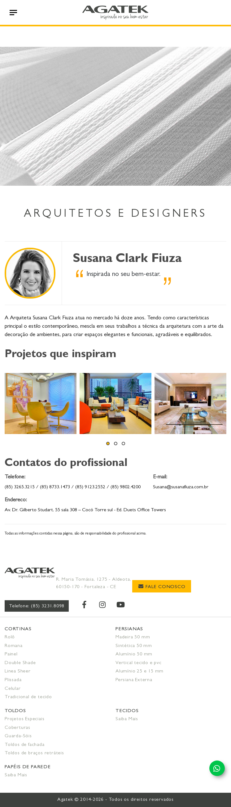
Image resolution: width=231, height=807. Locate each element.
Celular (13, 688)
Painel (11, 654)
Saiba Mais (127, 719)
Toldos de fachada (25, 745)
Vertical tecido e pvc (139, 663)
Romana (14, 646)
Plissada (13, 680)
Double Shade (20, 663)
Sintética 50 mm (134, 646)
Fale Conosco (161, 587)
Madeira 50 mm (133, 637)
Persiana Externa (134, 680)
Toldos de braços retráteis (34, 753)
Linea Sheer (18, 671)
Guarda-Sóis (18, 736)
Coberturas (17, 727)
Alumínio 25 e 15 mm (139, 671)
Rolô (10, 637)
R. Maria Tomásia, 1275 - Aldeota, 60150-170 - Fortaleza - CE (93, 583)
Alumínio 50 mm (134, 654)
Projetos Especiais (24, 719)
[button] (108, 443)
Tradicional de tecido (28, 697)
